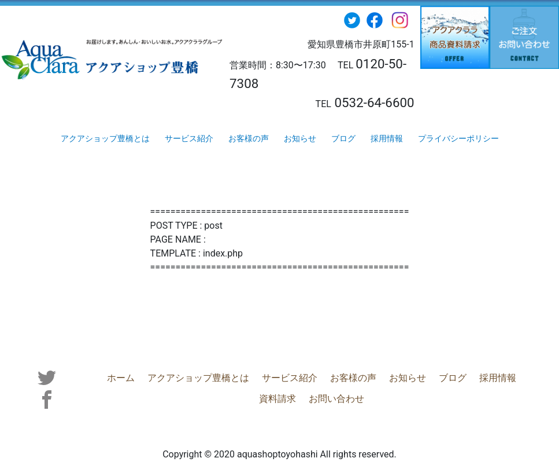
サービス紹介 (189, 138)
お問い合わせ (306, 398)
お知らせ (300, 138)
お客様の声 (248, 138)
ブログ (343, 138)
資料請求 (516, 377)
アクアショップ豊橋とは (105, 138)
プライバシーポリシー (458, 138)
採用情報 (387, 138)
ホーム (90, 377)
